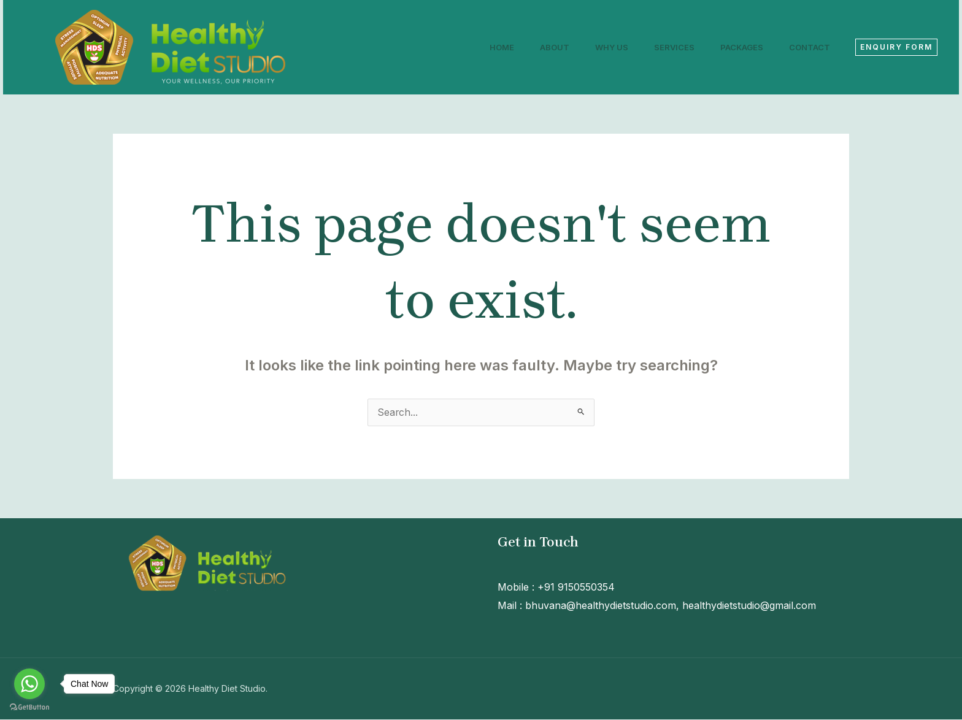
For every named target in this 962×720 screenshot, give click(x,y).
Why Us (598, 47)
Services (665, 47)
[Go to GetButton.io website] (29, 707)
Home (481, 47)
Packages (736, 47)
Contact (807, 47)
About (538, 47)
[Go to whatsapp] (29, 683)
